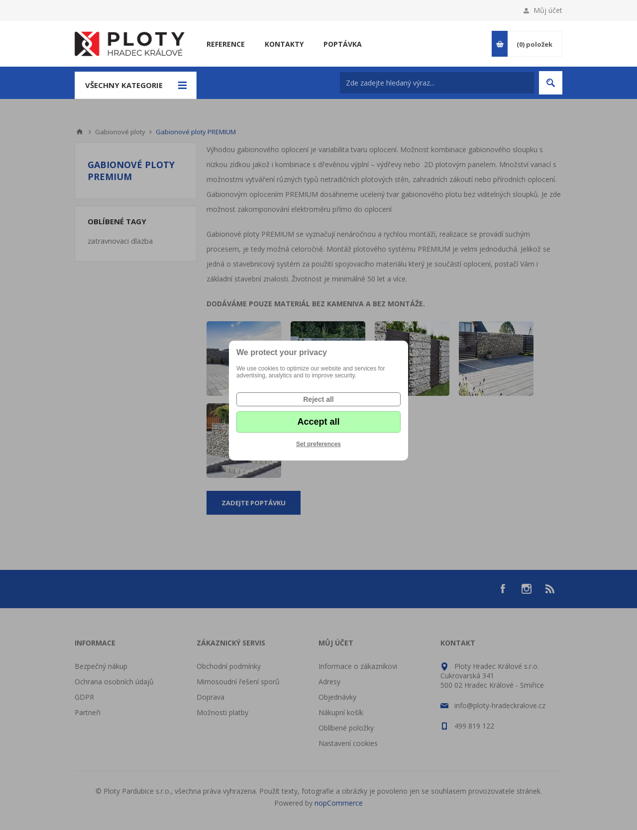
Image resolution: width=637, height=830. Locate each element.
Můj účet (547, 10)
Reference (226, 44)
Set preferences (318, 444)
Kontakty (284, 44)
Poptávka (342, 44)
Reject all (318, 399)
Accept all (318, 422)
